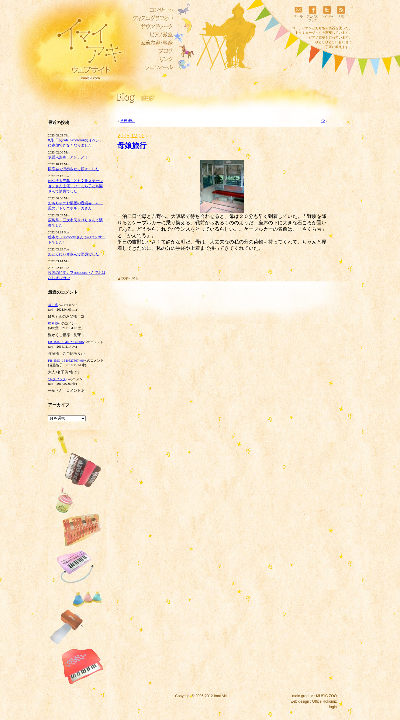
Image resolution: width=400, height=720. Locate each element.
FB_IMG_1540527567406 (66, 342)
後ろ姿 (53, 305)
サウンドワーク (151, 26)
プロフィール (151, 67)
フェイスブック (312, 14)
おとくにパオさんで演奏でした (73, 254)
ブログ (151, 51)
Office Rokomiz (324, 701)
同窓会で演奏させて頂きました (73, 169)
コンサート (151, 10)
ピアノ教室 (151, 34)
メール (298, 14)
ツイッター (327, 14)
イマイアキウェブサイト (85, 45)
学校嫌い (127, 121)
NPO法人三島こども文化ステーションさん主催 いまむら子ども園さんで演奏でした (75, 186)
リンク (151, 59)
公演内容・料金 (151, 43)
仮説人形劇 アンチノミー (70, 157)
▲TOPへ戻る (128, 278)
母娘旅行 (132, 146)
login (333, 707)
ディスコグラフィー (151, 18)
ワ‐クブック (57, 379)
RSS (341, 14)
